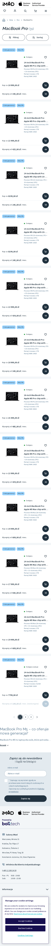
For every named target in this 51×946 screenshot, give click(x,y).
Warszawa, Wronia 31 (10, 839)
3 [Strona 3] (30, 717)
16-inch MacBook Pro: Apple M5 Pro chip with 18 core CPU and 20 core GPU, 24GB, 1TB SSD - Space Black (36, 120)
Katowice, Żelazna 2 (10, 848)
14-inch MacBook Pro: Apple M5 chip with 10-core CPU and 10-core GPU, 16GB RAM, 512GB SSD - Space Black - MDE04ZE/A (34, 674)
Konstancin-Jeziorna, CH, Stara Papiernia (18, 857)
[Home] (3, 20)
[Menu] (46, 11)
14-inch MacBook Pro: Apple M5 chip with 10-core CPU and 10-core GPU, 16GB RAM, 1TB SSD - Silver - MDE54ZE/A (36, 230)
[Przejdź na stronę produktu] (45, 94)
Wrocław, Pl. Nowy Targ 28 (12, 852)
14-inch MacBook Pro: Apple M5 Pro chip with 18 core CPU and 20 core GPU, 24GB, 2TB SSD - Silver (36, 452)
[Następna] (37, 717)
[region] (25, 920)
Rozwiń (4, 745)
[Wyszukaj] (25, 11)
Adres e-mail (13, 767)
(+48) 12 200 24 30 (9, 870)
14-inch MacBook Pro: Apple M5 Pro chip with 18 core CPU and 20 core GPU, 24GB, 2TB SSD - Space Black (36, 286)
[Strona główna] (24, 4)
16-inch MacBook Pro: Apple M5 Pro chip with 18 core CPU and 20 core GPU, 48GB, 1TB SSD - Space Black (36, 397)
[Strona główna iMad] (23, 813)
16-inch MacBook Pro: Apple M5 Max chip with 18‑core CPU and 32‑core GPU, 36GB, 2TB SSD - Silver (35, 508)
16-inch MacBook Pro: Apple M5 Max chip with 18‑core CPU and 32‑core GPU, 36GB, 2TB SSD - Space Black (35, 619)
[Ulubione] (5, 11)
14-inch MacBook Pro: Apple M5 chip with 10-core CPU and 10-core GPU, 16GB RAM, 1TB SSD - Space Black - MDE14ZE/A (36, 175)
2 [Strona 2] (25, 717)
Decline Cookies (25, 928)
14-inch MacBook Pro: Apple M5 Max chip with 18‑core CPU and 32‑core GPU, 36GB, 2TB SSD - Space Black (35, 563)
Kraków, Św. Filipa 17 (10, 843)
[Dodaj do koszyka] (45, 85)
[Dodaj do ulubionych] (45, 57)
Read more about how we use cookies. (28, 914)
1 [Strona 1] (20, 717)
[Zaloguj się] (15, 11)
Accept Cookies (25, 921)
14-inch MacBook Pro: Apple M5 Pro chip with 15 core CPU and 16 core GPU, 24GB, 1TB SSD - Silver (36, 341)
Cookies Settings (25, 935)
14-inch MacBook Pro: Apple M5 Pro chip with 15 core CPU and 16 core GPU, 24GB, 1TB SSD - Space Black (36, 64)
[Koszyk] (35, 11)
